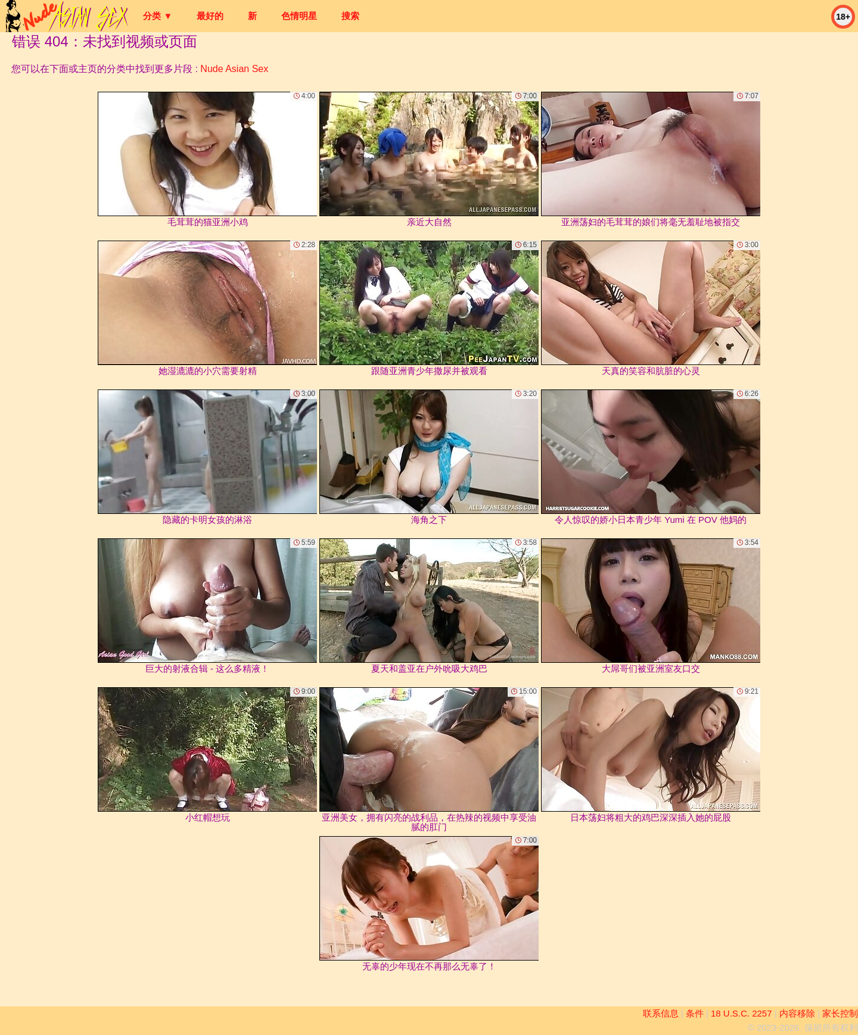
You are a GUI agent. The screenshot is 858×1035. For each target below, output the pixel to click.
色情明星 (299, 16)
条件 (695, 1013)
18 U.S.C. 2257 (741, 1013)
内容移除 (797, 1013)
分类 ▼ (157, 16)
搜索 (350, 16)
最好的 (210, 16)
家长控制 (840, 1013)
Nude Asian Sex (234, 69)
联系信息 (661, 1013)
